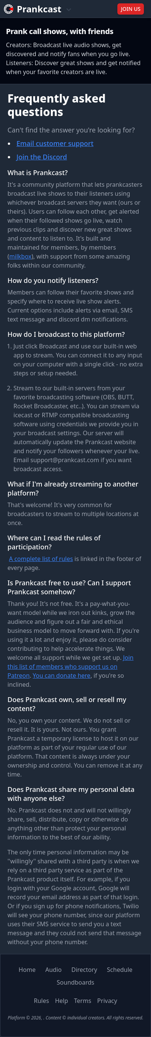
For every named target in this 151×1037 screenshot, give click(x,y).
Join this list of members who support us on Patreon (70, 666)
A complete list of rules (41, 559)
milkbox (20, 256)
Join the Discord (41, 156)
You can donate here (61, 675)
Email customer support (54, 143)
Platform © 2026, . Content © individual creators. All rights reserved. (75, 1018)
